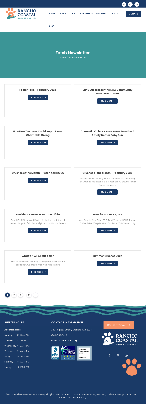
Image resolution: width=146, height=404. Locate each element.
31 (29, 295)
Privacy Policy (79, 397)
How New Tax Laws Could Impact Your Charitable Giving (38, 133)
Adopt (64, 13)
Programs (101, 13)
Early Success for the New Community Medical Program (107, 91)
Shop (51, 26)
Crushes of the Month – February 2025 (107, 173)
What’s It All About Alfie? (38, 256)
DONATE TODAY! (118, 325)
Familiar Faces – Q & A (107, 214)
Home (63, 57)
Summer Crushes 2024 (107, 256)
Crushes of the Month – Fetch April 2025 (38, 173)
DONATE (133, 13)
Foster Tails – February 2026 (37, 90)
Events (114, 13)
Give (74, 13)
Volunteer (86, 13)
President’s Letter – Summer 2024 (38, 214)
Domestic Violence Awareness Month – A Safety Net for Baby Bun (107, 133)
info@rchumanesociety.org (64, 340)
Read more (37, 97)
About (53, 13)
